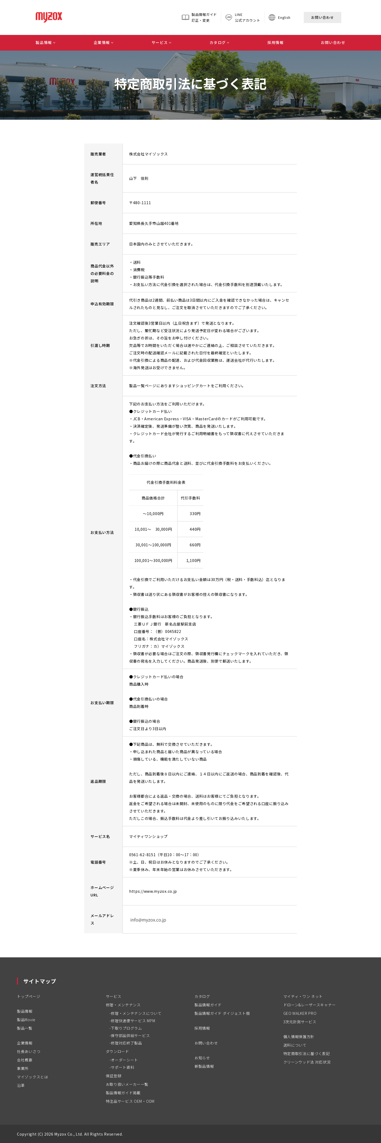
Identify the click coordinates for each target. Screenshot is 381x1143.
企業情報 (102, 42)
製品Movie (26, 1019)
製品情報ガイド (208, 1004)
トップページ (28, 996)
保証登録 (113, 1075)
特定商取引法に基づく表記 (306, 1053)
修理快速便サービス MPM (133, 1020)
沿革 (21, 1085)
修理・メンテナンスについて (136, 1013)
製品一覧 (25, 1028)
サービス (160, 42)
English (284, 17)
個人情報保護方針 (299, 1036)
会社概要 (25, 1059)
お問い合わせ (322, 17)
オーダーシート (124, 1059)
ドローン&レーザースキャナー (309, 1004)
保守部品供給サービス (130, 1035)
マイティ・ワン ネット (303, 996)
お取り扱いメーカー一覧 (127, 1084)
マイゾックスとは (32, 1076)
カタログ (218, 42)
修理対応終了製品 (126, 1043)
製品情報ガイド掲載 (123, 1092)
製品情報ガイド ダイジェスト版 (222, 1013)
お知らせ (202, 1057)
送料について (295, 1045)
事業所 (23, 1068)
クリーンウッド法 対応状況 (307, 1062)
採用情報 (275, 42)
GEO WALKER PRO (300, 1013)
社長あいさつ (28, 1051)
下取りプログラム (126, 1028)
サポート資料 (122, 1067)
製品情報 (44, 42)
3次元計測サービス (299, 1021)
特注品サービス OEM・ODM (130, 1101)
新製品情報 (204, 1066)
